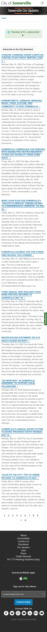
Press (23, 553)
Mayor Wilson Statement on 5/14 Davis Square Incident (21, 339)
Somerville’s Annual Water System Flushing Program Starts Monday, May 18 (22, 432)
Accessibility (23, 538)
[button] (23, 33)
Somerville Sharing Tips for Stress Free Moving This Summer (23, 253)
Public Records (23, 556)
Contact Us (23, 541)
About (23, 535)
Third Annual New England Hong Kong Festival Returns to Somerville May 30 (21, 294)
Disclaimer (23, 544)
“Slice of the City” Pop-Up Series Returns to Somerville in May (21, 476)
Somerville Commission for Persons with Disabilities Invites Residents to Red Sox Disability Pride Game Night (23, 153)
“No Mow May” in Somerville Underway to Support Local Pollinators (18, 383)
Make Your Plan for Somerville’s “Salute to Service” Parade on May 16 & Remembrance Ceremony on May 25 (23, 205)
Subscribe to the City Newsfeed (18, 49)
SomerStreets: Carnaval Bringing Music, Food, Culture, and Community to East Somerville (22, 103)
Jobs (23, 550)
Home (4, 18)
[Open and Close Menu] (42, 3)
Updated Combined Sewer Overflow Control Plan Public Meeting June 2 (23, 57)
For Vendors (23, 547)
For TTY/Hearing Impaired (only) (23, 559)
